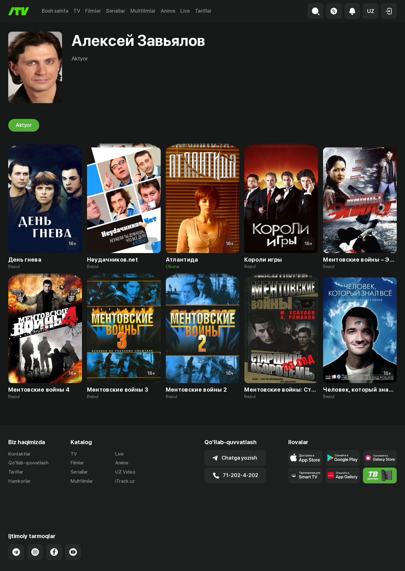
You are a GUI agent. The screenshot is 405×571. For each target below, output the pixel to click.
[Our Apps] (305, 475)
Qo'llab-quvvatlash (28, 463)
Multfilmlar (143, 11)
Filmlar (93, 11)
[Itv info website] (380, 475)
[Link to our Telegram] (16, 527)
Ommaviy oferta (335, 559)
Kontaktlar (19, 454)
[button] (370, 11)
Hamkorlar (19, 481)
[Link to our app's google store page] (343, 458)
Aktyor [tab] (23, 125)
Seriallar (115, 11)
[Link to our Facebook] (54, 527)
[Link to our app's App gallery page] (343, 475)
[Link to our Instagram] (35, 527)
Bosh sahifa (55, 11)
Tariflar (203, 11)
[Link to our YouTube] (73, 527)
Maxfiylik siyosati (378, 559)
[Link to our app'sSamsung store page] (380, 458)
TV (76, 11)
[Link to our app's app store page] (305, 458)
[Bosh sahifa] (18, 11)
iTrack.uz (125, 481)
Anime (168, 11)
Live (185, 11)
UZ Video (125, 472)
